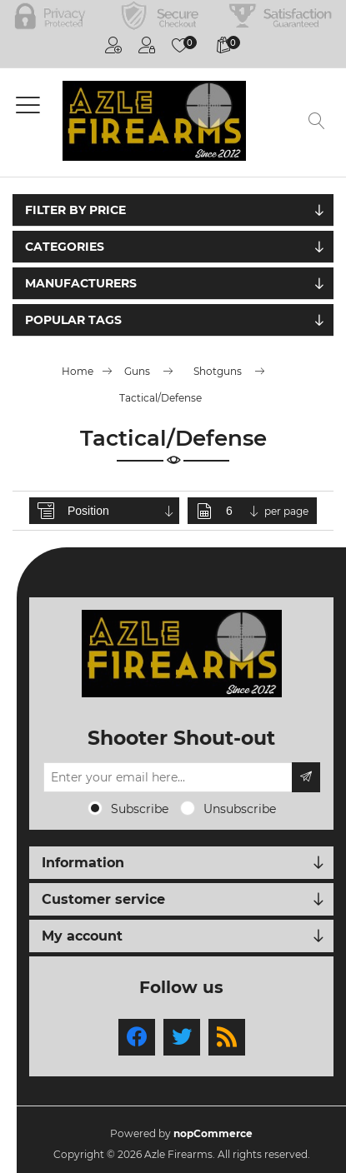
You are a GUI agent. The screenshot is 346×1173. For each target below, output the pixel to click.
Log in (146, 45)
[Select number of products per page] (243, 510)
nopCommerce (213, 1133)
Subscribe (139, 808)
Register (113, 45)
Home (77, 371)
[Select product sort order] (121, 510)
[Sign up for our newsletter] (168, 777)
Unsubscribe (239, 808)
